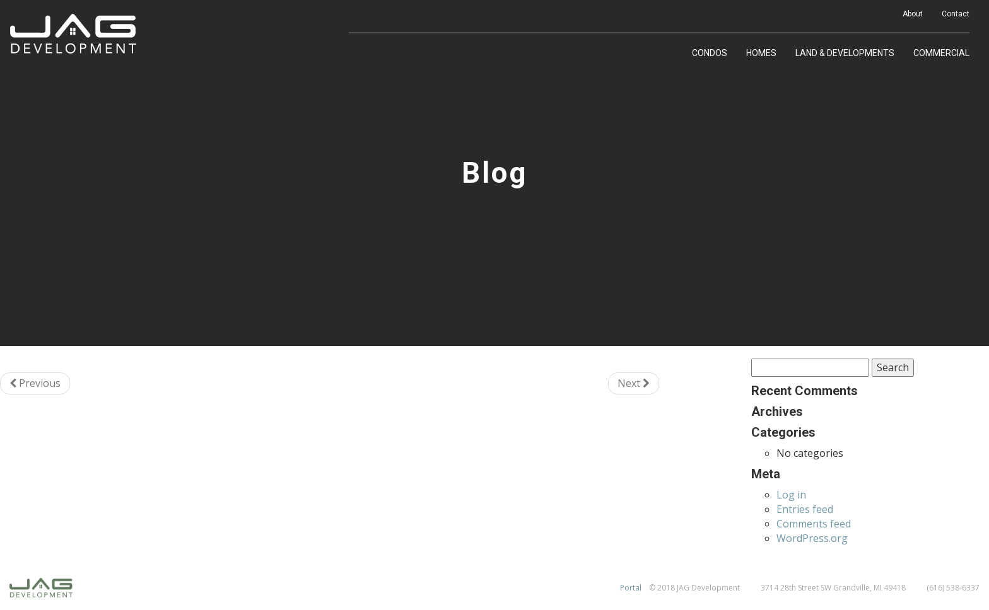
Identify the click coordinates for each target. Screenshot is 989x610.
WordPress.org (812, 538)
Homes (761, 53)
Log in (791, 495)
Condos (709, 53)
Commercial (941, 53)
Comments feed (813, 524)
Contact (955, 13)
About (913, 13)
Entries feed (804, 509)
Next (633, 383)
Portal (630, 587)
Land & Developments (844, 53)
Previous (35, 383)
